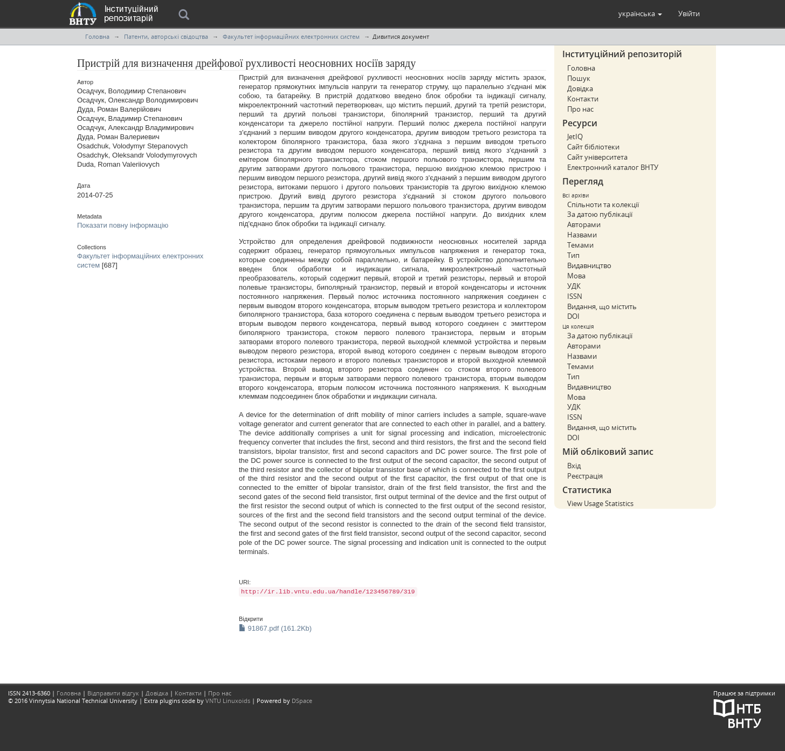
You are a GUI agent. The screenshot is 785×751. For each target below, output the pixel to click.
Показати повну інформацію (122, 225)
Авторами (584, 224)
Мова (576, 276)
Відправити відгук (113, 693)
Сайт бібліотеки (593, 147)
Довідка (580, 88)
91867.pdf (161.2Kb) (275, 628)
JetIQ (575, 136)
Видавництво (589, 265)
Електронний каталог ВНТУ (612, 167)
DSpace (302, 701)
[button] (640, 13)
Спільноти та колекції (603, 204)
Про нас (580, 109)
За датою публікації (599, 214)
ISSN (574, 296)
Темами (580, 245)
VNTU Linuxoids (227, 701)
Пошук (578, 78)
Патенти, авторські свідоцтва (166, 36)
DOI (573, 316)
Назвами (582, 235)
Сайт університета (597, 157)
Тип (573, 255)
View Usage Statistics (600, 503)
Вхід (574, 465)
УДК (574, 286)
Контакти (582, 99)
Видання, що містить (602, 306)
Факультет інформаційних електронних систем (291, 36)
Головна (97, 36)
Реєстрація (585, 476)
